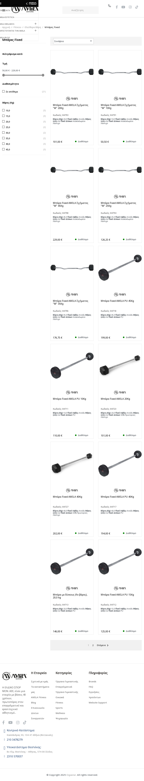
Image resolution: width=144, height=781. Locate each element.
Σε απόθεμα (12, 91)
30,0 (8, 132)
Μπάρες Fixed (12, 40)
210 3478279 (15, 739)
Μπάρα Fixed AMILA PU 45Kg (117, 301)
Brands (92, 681)
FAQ (91, 686)
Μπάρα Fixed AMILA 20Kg (115, 398)
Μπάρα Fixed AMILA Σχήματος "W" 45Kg (70, 204)
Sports (59, 707)
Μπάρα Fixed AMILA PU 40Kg (117, 496)
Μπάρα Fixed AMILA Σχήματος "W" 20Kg (70, 106)
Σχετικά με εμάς (39, 681)
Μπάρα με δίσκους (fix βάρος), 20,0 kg (70, 596)
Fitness (59, 702)
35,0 (8, 138)
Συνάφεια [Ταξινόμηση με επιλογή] (73, 41)
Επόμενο (103, 645)
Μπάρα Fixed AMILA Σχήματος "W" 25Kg (118, 204)
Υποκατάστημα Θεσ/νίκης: (24, 747)
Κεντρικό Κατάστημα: (21, 730)
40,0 (8, 144)
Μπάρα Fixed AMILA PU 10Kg (69, 398)
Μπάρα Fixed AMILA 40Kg (67, 496)
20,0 (8, 121)
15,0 (8, 116)
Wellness (60, 713)
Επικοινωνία (37, 707)
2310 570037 (15, 756)
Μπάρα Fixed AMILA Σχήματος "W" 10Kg (118, 106)
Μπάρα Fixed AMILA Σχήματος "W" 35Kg (70, 302)
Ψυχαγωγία (62, 718)
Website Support (98, 702)
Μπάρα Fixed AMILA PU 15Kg (117, 594)
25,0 (8, 127)
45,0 (8, 149)
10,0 (8, 110)
